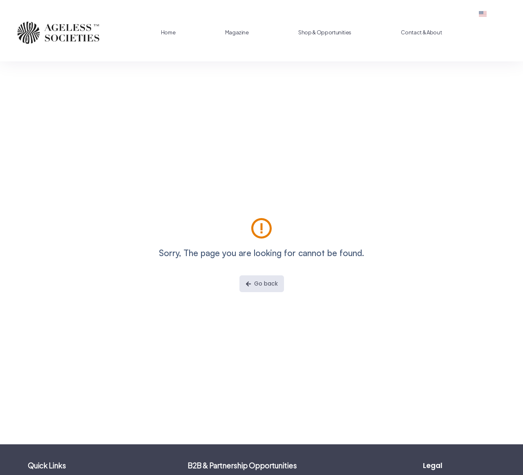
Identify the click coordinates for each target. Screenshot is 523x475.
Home (166, 32)
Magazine (229, 32)
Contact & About (405, 32)
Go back (262, 283)
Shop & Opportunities (312, 32)
